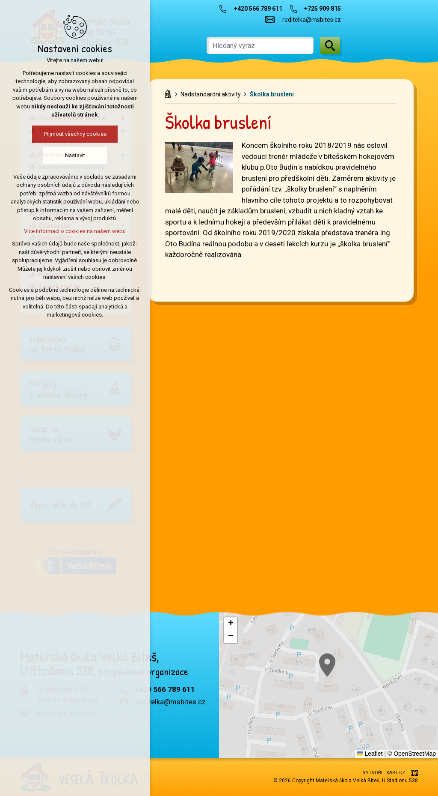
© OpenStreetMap (412, 753)
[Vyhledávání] (330, 45)
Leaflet (370, 753)
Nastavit (63, 155)
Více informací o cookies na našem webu (63, 231)
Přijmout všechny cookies (63, 134)
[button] (230, 623)
